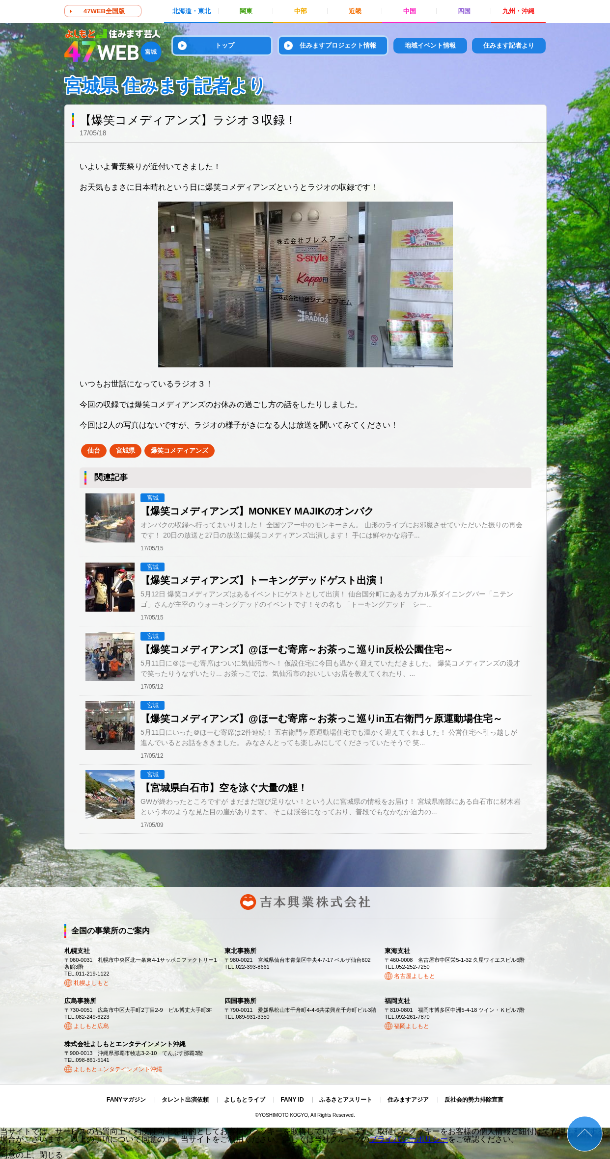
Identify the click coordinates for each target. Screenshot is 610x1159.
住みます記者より (508, 45)
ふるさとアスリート (345, 1099)
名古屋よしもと (414, 976)
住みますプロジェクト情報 (338, 45)
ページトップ (585, 1134)
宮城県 (125, 450)
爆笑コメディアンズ (179, 450)
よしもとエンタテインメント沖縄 (118, 1069)
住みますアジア (408, 1099)
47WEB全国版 (104, 11)
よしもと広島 (91, 1026)
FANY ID (292, 1099)
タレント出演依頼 (185, 1099)
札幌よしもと (91, 982)
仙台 (93, 450)
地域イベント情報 (430, 45)
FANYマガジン (126, 1099)
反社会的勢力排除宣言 (473, 1099)
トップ (224, 45)
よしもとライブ (244, 1099)
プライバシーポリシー (408, 1139)
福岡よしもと (411, 1026)
